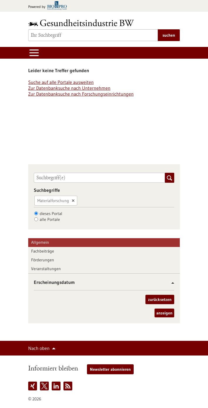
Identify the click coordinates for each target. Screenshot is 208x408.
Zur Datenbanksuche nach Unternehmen (69, 88)
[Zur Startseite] (82, 23)
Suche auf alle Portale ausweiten (61, 82)
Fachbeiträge (42, 251)
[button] (170, 283)
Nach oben (39, 348)
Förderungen (42, 260)
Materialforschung (53, 201)
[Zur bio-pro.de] (49, 6)
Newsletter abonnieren (110, 369)
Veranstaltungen (46, 268)
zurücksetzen (160, 299)
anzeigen (164, 313)
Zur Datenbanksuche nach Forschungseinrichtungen (81, 94)
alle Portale (50, 219)
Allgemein (40, 242)
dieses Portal (51, 213)
